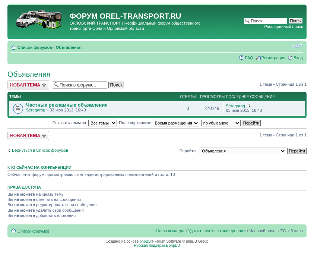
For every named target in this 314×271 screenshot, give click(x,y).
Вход (298, 58)
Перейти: (188, 150)
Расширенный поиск (283, 26)
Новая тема (28, 84)
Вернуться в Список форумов (40, 150)
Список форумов (35, 47)
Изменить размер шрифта (297, 45)
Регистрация (273, 58)
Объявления (69, 47)
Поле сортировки (159, 122)
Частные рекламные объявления (67, 105)
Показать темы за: (85, 122)
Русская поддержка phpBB (157, 245)
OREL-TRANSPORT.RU (140, 16)
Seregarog (35, 110)
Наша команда (170, 231)
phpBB (145, 241)
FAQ (249, 58)
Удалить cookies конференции (217, 231)
